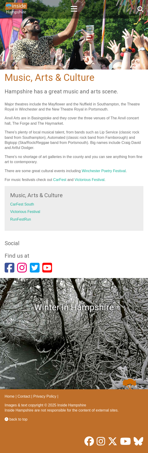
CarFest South (22, 204)
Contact (24, 396)
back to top (16, 419)
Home (10, 396)
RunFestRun (20, 219)
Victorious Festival (89, 180)
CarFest (60, 180)
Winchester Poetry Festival (104, 171)
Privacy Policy (44, 396)
